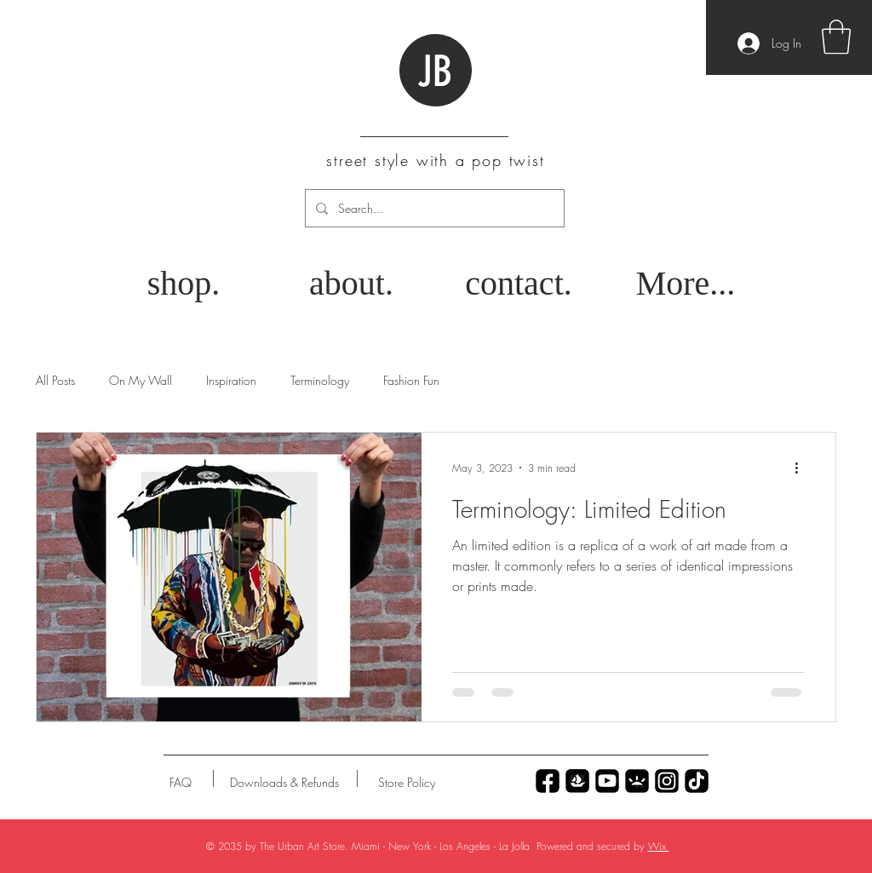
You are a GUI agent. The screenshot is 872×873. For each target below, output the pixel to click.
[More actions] (802, 467)
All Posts (55, 380)
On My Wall (140, 380)
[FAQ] (181, 782)
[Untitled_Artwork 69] (696, 781)
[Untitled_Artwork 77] (607, 781)
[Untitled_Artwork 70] (547, 781)
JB (434, 71)
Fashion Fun (411, 380)
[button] (836, 37)
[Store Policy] (406, 782)
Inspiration (231, 380)
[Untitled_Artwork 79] (667, 781)
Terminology (319, 380)
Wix (658, 846)
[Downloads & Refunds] (284, 782)
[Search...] (433, 208)
